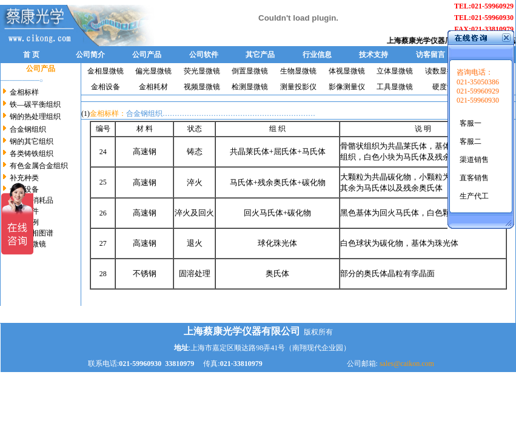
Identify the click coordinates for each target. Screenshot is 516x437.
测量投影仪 (298, 87)
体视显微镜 (347, 71)
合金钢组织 (28, 129)
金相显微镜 (105, 71)
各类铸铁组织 (31, 153)
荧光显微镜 (202, 71)
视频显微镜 (202, 87)
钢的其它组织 (31, 141)
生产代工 (474, 196)
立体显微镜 (395, 71)
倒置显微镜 (250, 71)
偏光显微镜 (153, 71)
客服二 (470, 141)
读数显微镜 (443, 71)
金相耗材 (153, 87)
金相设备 (105, 87)
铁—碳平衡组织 (35, 104)
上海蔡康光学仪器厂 (423, 40)
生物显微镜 (298, 71)
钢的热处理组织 (35, 116)
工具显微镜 (395, 87)
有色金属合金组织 (39, 165)
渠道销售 (474, 159)
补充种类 (24, 178)
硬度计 (443, 87)
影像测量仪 (347, 87)
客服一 (470, 123)
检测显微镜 (250, 87)
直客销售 (474, 178)
